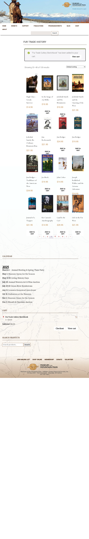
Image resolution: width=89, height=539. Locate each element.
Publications (38, 26)
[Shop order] (76, 67)
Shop (77, 26)
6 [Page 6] (62, 236)
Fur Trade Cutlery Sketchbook (41, 317)
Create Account (77, 9)
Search (27, 345)
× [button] (3, 317)
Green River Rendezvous (21, 286)
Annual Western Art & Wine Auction (24, 282)
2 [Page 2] (47, 236)
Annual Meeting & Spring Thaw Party (28, 270)
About (4, 29)
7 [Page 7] (66, 236)
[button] (40, 298)
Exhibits (14, 26)
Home (4, 26)
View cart (76, 57)
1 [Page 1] (43, 236)
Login (84, 9)
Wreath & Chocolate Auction (20, 302)
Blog (68, 26)
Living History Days (20, 278)
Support (25, 26)
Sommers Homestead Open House (22, 290)
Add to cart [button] (62, 149)
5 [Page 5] (58, 236)
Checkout (60, 328)
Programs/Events (55, 26)
